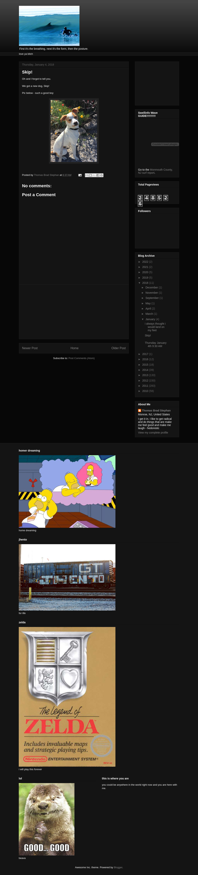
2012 (145, 380)
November (152, 292)
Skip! (148, 335)
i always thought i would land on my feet (155, 327)
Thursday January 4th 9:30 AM (155, 344)
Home (75, 348)
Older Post (118, 348)
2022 (145, 261)
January (150, 319)
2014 (145, 369)
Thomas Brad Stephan (156, 410)
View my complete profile (153, 432)
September (152, 297)
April (148, 308)
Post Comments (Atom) (81, 358)
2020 (145, 272)
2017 (145, 354)
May (148, 303)
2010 (145, 391)
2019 (145, 277)
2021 (145, 267)
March (149, 313)
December (152, 287)
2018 (145, 282)
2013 (145, 375)
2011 (145, 385)
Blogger (118, 867)
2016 (145, 359)
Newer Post (30, 348)
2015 (145, 364)
